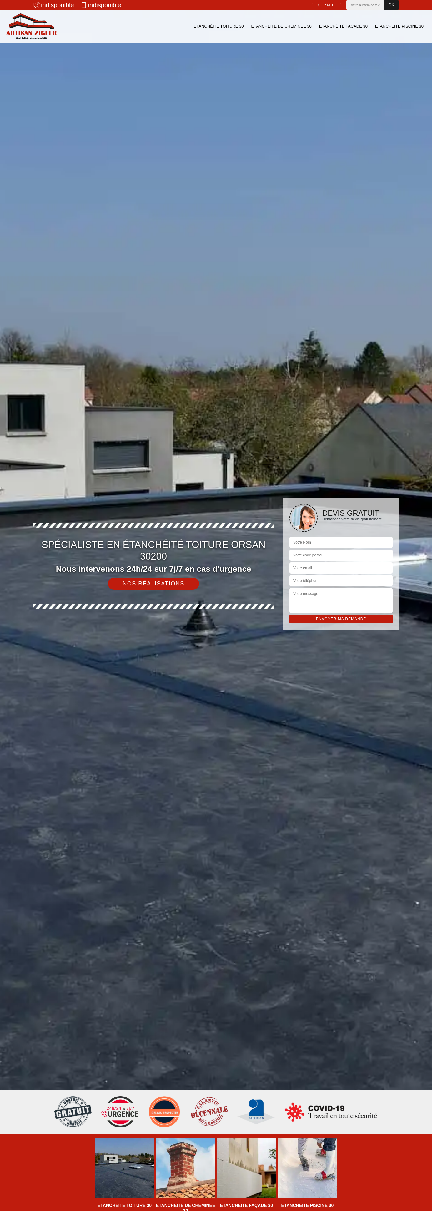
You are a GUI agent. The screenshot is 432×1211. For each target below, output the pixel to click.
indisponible (53, 5)
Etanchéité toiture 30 (219, 26)
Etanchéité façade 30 (343, 26)
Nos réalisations (153, 583)
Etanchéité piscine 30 (399, 26)
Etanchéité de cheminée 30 (281, 26)
